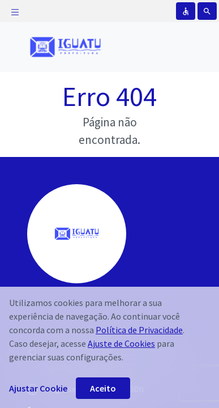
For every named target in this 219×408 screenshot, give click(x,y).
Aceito (103, 388)
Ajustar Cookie (38, 388)
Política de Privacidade (139, 329)
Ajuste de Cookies (121, 343)
